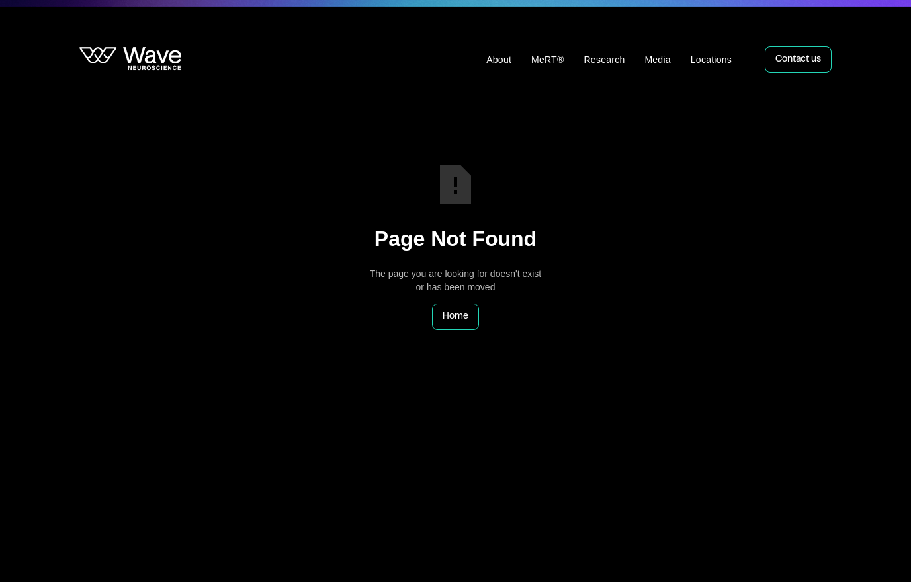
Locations (711, 59)
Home (455, 317)
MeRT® (547, 59)
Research (604, 59)
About (498, 59)
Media (657, 59)
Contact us (798, 59)
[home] (130, 59)
